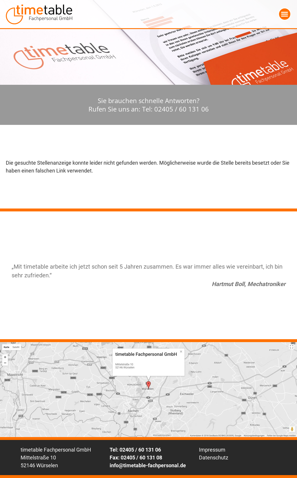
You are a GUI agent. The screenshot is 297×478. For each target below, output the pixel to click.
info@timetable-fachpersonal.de (148, 465)
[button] (284, 14)
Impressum (212, 450)
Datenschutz (213, 457)
